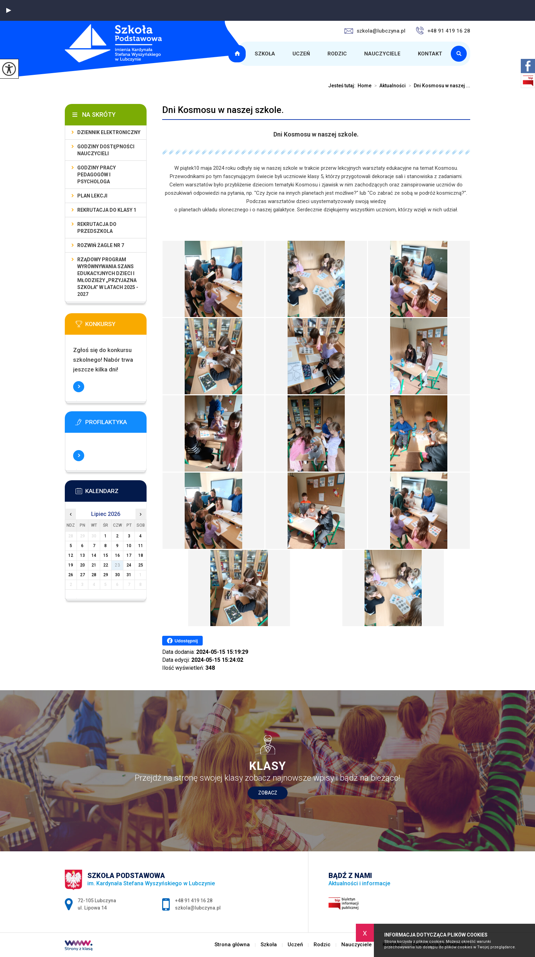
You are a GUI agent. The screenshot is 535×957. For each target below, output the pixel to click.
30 (117, 574)
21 (93, 565)
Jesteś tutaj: (343, 85)
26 (70, 574)
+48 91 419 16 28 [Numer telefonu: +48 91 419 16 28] (193, 900)
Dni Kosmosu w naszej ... (438, 85)
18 (140, 555)
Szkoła (265, 54)
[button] (8, 10)
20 (82, 565)
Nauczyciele (382, 54)
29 (105, 574)
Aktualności (388, 85)
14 (93, 555)
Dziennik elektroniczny (108, 132)
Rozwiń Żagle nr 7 (100, 245)
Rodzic (337, 54)
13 (82, 555)
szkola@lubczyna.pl (374, 31)
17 (128, 555)
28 (93, 574)
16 (117, 555)
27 (82, 574)
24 (128, 565)
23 (117, 565)
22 (105, 565)
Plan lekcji (92, 196)
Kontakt (430, 54)
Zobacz (267, 793)
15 (105, 555)
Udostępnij (182, 640)
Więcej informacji (78, 386)
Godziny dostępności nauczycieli (105, 150)
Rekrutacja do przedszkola (96, 227)
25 (140, 565)
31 (128, 574)
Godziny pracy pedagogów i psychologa (96, 174)
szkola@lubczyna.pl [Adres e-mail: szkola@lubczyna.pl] (198, 908)
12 (70, 555)
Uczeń (301, 54)
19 (70, 565)
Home (364, 85)
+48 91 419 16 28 (443, 30)
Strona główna (238, 54)
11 (140, 545)
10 (128, 545)
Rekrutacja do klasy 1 (106, 210)
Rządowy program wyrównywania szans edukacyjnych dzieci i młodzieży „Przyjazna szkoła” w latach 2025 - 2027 (107, 277)
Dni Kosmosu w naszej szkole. (223, 110)
